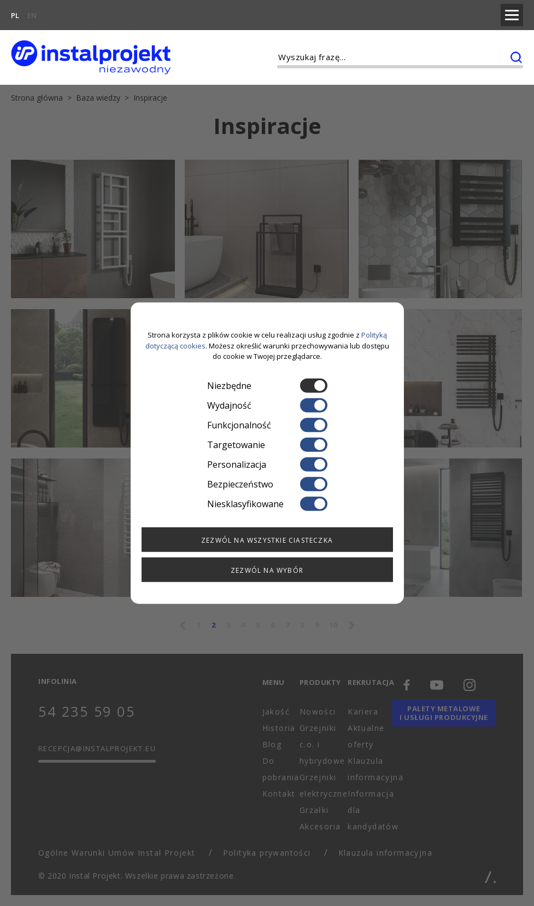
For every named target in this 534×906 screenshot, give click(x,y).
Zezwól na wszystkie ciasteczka (267, 539)
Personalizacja (267, 464)
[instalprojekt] (91, 55)
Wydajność (267, 405)
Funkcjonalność (267, 424)
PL (15, 14)
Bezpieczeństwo (267, 484)
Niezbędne (267, 385)
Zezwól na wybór (267, 569)
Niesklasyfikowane (267, 503)
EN (32, 14)
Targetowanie (267, 444)
